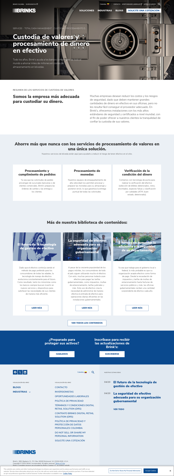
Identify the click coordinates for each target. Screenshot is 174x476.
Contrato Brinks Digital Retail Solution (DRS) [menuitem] (74, 415)
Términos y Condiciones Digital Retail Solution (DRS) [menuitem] (74, 407)
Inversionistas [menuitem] (64, 392)
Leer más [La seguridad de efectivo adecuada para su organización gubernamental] (90, 307)
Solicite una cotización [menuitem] (143, 10)
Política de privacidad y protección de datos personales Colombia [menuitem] (70, 424)
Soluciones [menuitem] (86, 10)
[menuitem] (19, 4)
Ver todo (118, 409)
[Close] (170, 470)
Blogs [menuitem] (119, 10)
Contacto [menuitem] (61, 387)
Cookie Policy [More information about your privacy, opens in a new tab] (67, 473)
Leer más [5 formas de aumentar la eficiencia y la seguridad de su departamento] (140, 307)
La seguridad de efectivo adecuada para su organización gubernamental (137, 397)
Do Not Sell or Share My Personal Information (70, 434)
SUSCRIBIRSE (112, 354)
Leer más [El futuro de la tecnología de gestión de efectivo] (40, 307)
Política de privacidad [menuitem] (69, 401)
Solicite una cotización (70, 441)
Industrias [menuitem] (105, 10)
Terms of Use (60, 463)
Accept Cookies (150, 470)
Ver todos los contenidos (87, 323)
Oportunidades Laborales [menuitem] (72, 396)
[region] (87, 471)
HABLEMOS (62, 354)
